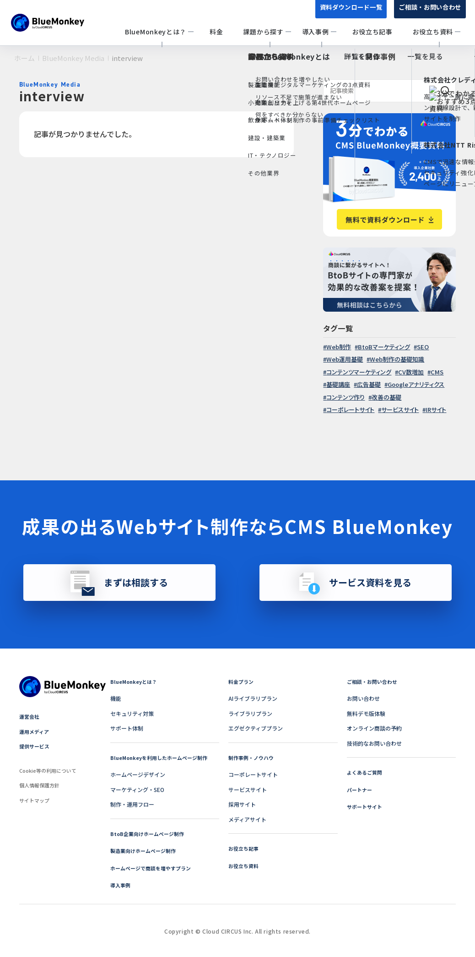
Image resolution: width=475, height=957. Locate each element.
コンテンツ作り (345, 397)
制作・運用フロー (132, 804)
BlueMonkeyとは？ (135, 681)
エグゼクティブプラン (255, 728)
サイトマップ (35, 800)
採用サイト (242, 804)
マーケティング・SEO (137, 789)
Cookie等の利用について (50, 770)
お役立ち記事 (244, 848)
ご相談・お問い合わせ (427, 12)
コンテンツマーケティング (358, 372)
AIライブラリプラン (252, 698)
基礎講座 (338, 384)
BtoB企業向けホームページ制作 (150, 833)
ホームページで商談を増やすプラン (154, 868)
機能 (115, 698)
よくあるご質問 (366, 772)
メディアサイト (247, 819)
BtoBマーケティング (384, 346)
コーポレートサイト (350, 409)
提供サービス (35, 746)
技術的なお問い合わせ (374, 743)
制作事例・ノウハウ (253, 757)
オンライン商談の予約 (374, 728)
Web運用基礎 (344, 359)
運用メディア (35, 731)
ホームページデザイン (137, 774)
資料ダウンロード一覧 (344, 12)
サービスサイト (400, 409)
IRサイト (436, 409)
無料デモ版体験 (366, 713)
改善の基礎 (386, 397)
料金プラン (242, 681)
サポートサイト (366, 806)
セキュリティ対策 (132, 713)
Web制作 (338, 346)
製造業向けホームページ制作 (146, 850)
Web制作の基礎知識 (397, 359)
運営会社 (30, 716)
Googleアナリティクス (416, 384)
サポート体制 (126, 728)
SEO (423, 346)
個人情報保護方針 (41, 785)
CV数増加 (411, 372)
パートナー (360, 789)
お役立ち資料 (244, 865)
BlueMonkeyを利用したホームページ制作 (163, 757)
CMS (437, 372)
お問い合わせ (363, 698)
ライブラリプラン (250, 713)
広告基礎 (369, 384)
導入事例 (121, 885)
